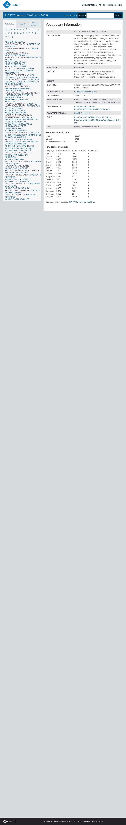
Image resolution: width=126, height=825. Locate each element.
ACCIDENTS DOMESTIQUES (17, 188)
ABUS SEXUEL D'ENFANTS (16, 99)
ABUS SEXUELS (12, 102)
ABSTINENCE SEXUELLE (15, 66)
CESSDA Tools (97, 821)
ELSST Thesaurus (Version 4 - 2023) (26, 15)
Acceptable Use (62, 821)
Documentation (89, 5)
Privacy (46, 821)
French (81, 15)
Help (120, 5)
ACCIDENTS (10, 157)
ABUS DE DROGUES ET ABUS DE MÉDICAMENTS (19, 72)
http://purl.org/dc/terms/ (84, 106)
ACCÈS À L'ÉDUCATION (15, 110)
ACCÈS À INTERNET (14, 108)
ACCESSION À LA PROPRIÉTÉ (18, 150)
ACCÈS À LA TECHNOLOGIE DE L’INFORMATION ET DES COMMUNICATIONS (18, 126)
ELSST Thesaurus (82, 113)
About (102, 5)
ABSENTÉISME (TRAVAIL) (16, 64)
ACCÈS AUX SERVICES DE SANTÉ (20, 148)
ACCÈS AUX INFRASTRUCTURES (19, 146)
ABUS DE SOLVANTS (14, 84)
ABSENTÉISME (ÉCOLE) (15, 62)
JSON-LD (91, 202)
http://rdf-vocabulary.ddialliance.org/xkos (92, 109)
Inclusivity (82, 821)
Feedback (111, 5)
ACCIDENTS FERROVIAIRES (17, 199)
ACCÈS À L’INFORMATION (16, 130)
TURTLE (82, 202)
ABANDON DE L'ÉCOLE (15, 42)
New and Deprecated (35, 24)
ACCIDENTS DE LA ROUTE (16, 179)
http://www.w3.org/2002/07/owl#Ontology (92, 117)
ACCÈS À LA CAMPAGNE (15, 113)
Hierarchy (22, 24)
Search (118, 15)
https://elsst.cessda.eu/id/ (85, 91)
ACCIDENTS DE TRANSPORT (17, 181)
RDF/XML (73, 202)
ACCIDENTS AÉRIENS (14, 159)
